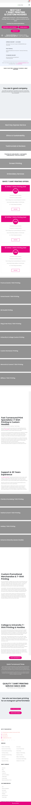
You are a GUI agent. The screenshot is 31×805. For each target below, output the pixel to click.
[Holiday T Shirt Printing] (15, 527)
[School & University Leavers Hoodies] (15, 541)
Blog (3, 769)
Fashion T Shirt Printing (6, 746)
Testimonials (4, 776)
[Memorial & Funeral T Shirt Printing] (15, 365)
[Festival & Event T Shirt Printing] (15, 514)
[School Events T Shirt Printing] (15, 297)
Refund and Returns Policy (6, 780)
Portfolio (3, 771)
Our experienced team (5, 477)
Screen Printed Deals (20, 748)
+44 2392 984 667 (19, 63)
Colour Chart (4, 792)
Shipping (3, 793)
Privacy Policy (4, 778)
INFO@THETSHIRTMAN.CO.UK (23, 62)
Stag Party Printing (5, 760)
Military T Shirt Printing (20, 756)
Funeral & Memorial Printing (7, 750)
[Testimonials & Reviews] (15, 146)
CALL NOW (15, 803)
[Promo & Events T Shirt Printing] (15, 284)
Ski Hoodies (18, 746)
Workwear (4, 756)
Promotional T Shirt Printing (21, 758)
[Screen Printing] (15, 163)
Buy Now (15, 209)
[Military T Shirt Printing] (15, 379)
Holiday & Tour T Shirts (20, 760)
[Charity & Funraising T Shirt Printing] (15, 500)
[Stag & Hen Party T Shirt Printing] (15, 324)
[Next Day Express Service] (15, 125)
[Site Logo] (6, 5)
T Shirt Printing (6, 429)
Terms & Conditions (5, 774)
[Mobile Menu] (29, 5)
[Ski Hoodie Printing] (15, 311)
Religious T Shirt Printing (20, 752)
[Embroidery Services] (15, 174)
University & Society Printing (7, 754)
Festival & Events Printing (6, 748)
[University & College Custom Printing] (15, 338)
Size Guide (4, 790)
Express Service (5, 795)
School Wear (18, 750)
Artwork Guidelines (5, 788)
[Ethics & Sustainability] (15, 135)
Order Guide (4, 797)
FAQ (2, 786)
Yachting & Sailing (5, 752)
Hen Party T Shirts (19, 754)
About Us (3, 767)
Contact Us (4, 773)
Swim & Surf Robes (5, 758)
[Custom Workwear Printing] (15, 352)
